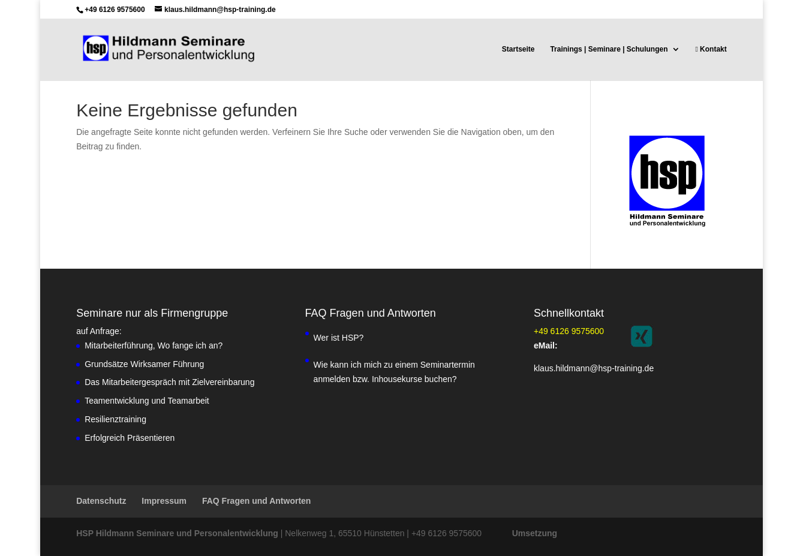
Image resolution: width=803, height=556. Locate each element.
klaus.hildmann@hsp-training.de (594, 368)
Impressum (164, 501)
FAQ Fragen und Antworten (256, 501)
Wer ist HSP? (339, 337)
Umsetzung (534, 533)
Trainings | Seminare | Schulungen (608, 49)
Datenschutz (101, 501)
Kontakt (710, 49)
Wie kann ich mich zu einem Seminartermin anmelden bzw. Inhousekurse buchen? (394, 372)
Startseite (518, 49)
